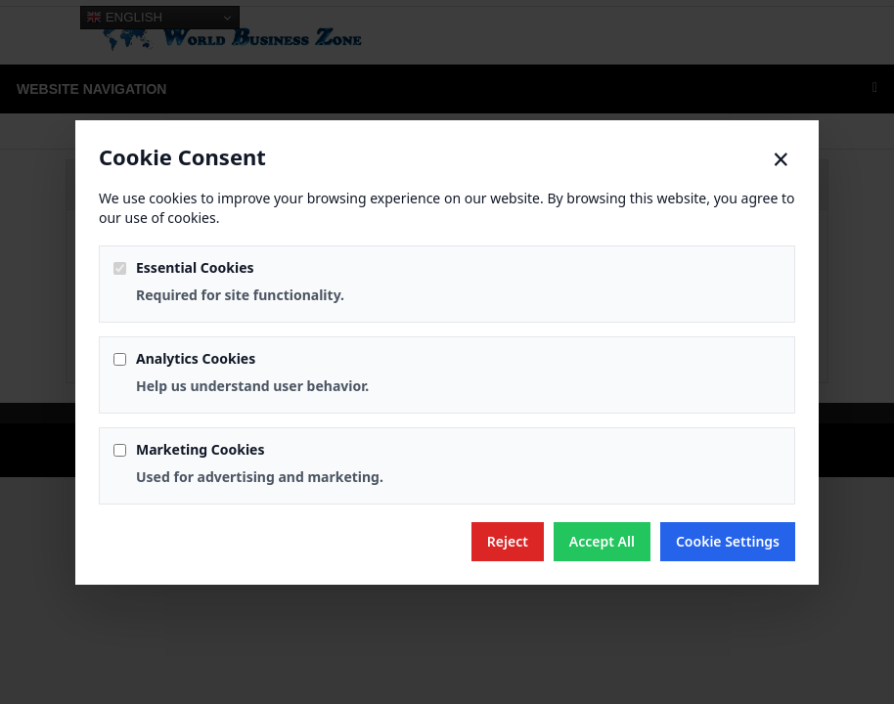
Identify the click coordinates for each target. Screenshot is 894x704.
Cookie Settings (728, 541)
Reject (507, 541)
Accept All (602, 541)
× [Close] (781, 159)
